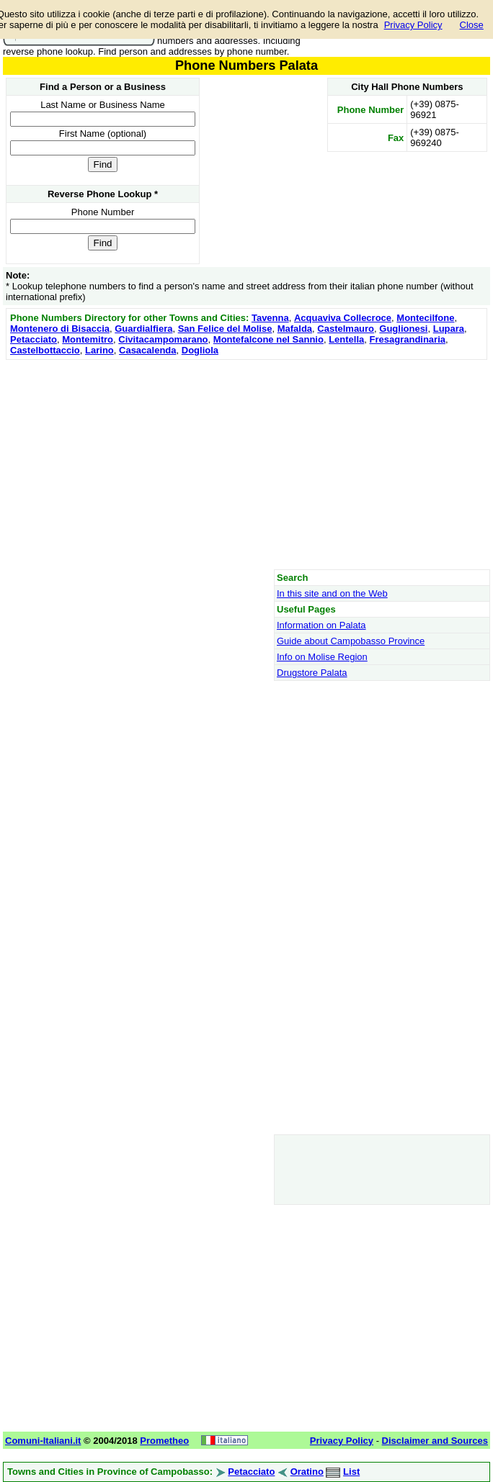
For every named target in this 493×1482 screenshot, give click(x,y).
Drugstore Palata (312, 672)
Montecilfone (425, 317)
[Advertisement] (246, 464)
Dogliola (200, 350)
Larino (99, 350)
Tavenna (270, 317)
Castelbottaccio (45, 350)
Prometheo (164, 1440)
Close (472, 24)
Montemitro (87, 339)
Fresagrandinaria (408, 339)
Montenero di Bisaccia (60, 328)
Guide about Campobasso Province (351, 641)
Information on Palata (321, 625)
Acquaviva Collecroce (342, 317)
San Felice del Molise (225, 328)
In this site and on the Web (332, 593)
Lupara (448, 328)
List (351, 1471)
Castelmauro (345, 328)
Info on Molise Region (322, 656)
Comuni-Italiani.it (43, 1440)
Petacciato (33, 339)
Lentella (346, 339)
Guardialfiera (143, 328)
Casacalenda (148, 350)
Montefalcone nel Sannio (268, 339)
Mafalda (294, 328)
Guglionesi (403, 328)
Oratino (307, 1471)
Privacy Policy (413, 24)
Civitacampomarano (163, 339)
